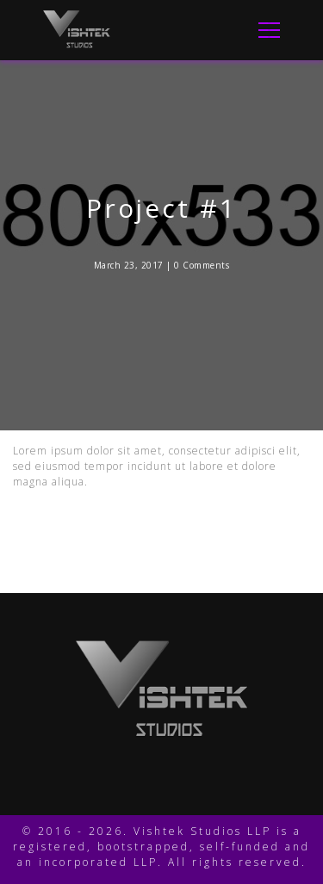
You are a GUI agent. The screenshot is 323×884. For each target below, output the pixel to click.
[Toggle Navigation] (264, 30)
